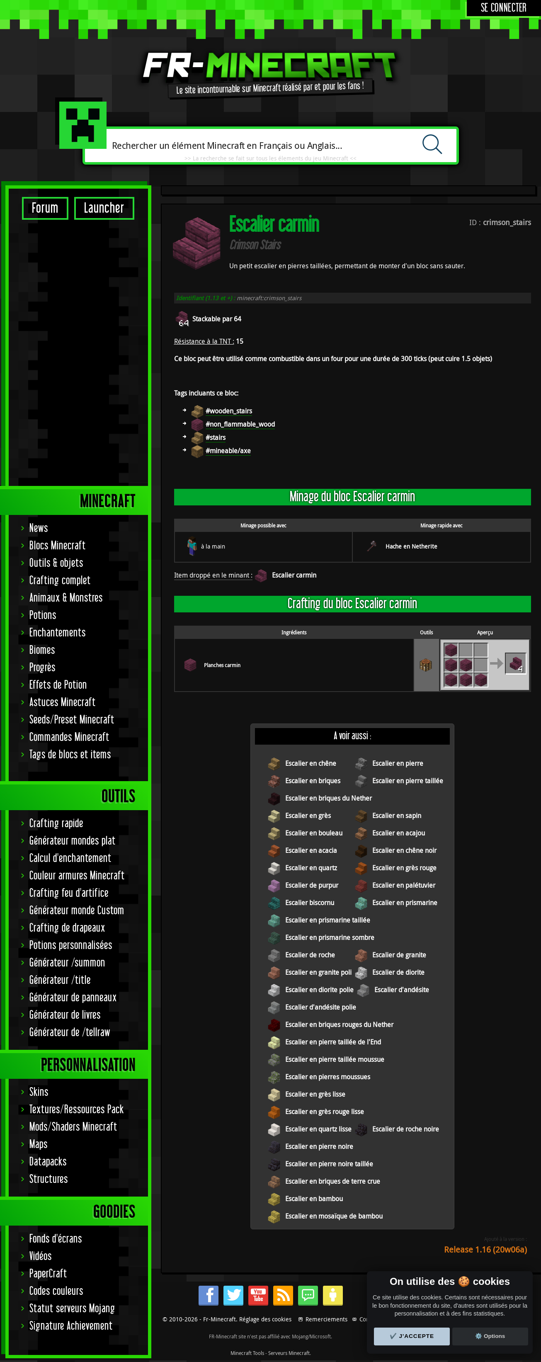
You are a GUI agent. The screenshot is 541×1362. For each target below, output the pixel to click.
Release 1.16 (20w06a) (485, 1249)
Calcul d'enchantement (70, 597)
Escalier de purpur (311, 885)
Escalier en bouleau (313, 833)
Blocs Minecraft (57, 285)
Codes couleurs (56, 1030)
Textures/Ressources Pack (76, 848)
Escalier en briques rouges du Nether (339, 1024)
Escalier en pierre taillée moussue (334, 1059)
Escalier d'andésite (401, 989)
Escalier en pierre (397, 763)
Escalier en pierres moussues (327, 1076)
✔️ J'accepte (412, 1336)
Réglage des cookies (265, 1319)
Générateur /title (60, 719)
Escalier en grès (308, 815)
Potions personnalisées (70, 684)
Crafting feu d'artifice (69, 632)
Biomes (42, 389)
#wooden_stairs (229, 410)
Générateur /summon (67, 702)
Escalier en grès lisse (315, 1094)
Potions (42, 354)
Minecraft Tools (247, 1353)
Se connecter (504, 8)
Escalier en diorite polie (319, 989)
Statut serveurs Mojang (72, 1048)
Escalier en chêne (310, 763)
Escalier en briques (312, 780)
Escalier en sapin (396, 815)
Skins (39, 831)
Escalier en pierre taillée (407, 780)
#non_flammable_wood (240, 424)
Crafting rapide (56, 562)
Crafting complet (60, 319)
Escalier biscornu (309, 902)
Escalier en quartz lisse (318, 1129)
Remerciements (326, 1319)
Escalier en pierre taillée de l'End (333, 1041)
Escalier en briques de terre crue (332, 1181)
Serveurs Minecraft (289, 1353)
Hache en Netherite (411, 546)
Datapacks (48, 901)
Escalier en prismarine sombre (329, 937)
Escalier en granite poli (318, 972)
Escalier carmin (294, 575)
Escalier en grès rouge (404, 867)
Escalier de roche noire (405, 1129)
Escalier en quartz (311, 867)
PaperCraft (48, 1013)
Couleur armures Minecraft (77, 615)
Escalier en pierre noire (319, 1146)
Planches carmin (222, 665)
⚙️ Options (490, 1336)
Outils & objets (56, 302)
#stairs (216, 437)
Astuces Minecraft (62, 441)
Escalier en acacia (311, 850)
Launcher (104, 208)
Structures (48, 918)
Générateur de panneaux (73, 737)
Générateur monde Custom (76, 649)
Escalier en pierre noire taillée (329, 1163)
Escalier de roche (310, 954)
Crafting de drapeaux (67, 667)
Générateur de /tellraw (69, 771)
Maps (38, 883)
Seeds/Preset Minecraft (71, 459)
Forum (45, 208)
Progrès (42, 407)
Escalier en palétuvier (403, 885)
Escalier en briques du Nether (328, 798)
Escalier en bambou (314, 1198)
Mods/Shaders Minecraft (73, 866)
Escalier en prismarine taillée (327, 920)
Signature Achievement (71, 1065)
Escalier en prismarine (404, 902)
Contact (369, 1319)
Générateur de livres (65, 754)
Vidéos (40, 995)
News (38, 267)
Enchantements (57, 372)
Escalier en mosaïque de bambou (334, 1216)
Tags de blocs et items (70, 494)
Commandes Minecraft (69, 476)
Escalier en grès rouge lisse (324, 1111)
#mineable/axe (228, 450)
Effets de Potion (58, 424)
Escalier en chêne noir (404, 850)
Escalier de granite (399, 954)
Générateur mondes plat (72, 580)
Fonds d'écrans (55, 978)
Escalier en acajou (398, 833)
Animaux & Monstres (66, 337)
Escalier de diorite (398, 972)
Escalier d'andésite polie (320, 1007)
